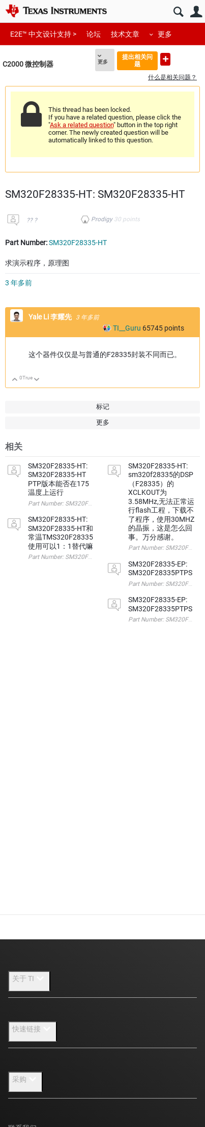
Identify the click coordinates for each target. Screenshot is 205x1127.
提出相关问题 (137, 60)
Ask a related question (81, 125)
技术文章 (125, 34)
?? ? (31, 220)
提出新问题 (165, 59)
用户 (196, 12)
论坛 (93, 34)
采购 (25, 1079)
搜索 (178, 12)
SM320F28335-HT (78, 243)
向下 (37, 380)
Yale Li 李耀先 (50, 317)
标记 (102, 406)
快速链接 (32, 1029)
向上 (15, 380)
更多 (165, 34)
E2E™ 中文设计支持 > (43, 34)
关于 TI (29, 978)
